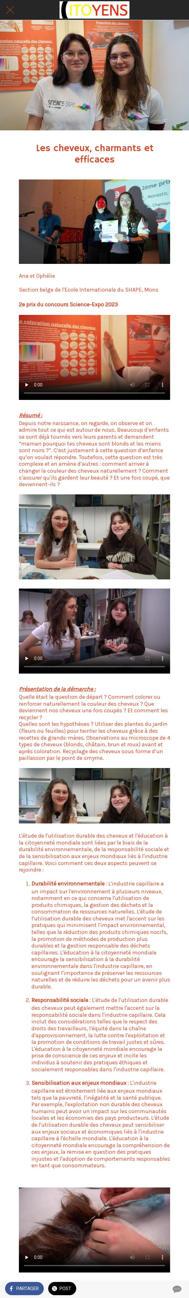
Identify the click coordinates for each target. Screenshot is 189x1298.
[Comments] (176, 1289)
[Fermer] (10, 10)
